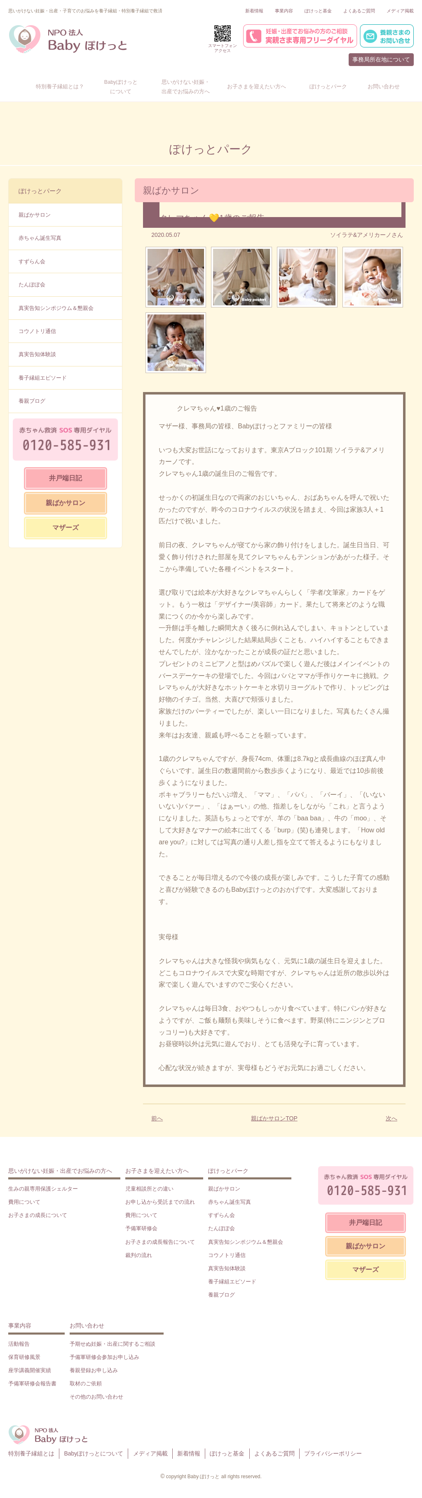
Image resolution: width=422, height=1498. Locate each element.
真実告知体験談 (37, 354)
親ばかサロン (35, 215)
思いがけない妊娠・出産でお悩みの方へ (60, 1170)
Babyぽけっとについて (93, 1453)
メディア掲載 (400, 10)
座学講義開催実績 (29, 1370)
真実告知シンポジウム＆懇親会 (56, 308)
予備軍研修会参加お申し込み (104, 1357)
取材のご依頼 (86, 1383)
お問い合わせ (87, 1325)
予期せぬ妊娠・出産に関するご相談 (112, 1344)
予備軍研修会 (141, 1228)
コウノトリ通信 (37, 331)
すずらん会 (32, 261)
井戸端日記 (65, 478)
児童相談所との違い (149, 1189)
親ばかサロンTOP (274, 1118)
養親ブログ (32, 401)
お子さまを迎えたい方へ (157, 1170)
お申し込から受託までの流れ (160, 1202)
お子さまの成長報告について (160, 1242)
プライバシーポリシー (333, 1453)
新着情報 (254, 10)
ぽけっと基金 (318, 10)
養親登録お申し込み (94, 1370)
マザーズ (65, 527)
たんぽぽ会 (32, 284)
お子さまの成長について (37, 1215)
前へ (157, 1118)
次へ (391, 1118)
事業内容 (284, 10)
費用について (24, 1202)
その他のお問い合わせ (96, 1397)
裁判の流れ (138, 1255)
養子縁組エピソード (43, 378)
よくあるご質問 (359, 10)
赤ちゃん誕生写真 (40, 238)
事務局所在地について (381, 59)
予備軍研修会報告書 (32, 1383)
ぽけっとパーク (40, 190)
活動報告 (19, 1344)
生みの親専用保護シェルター (43, 1189)
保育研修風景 (24, 1357)
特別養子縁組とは (31, 1453)
